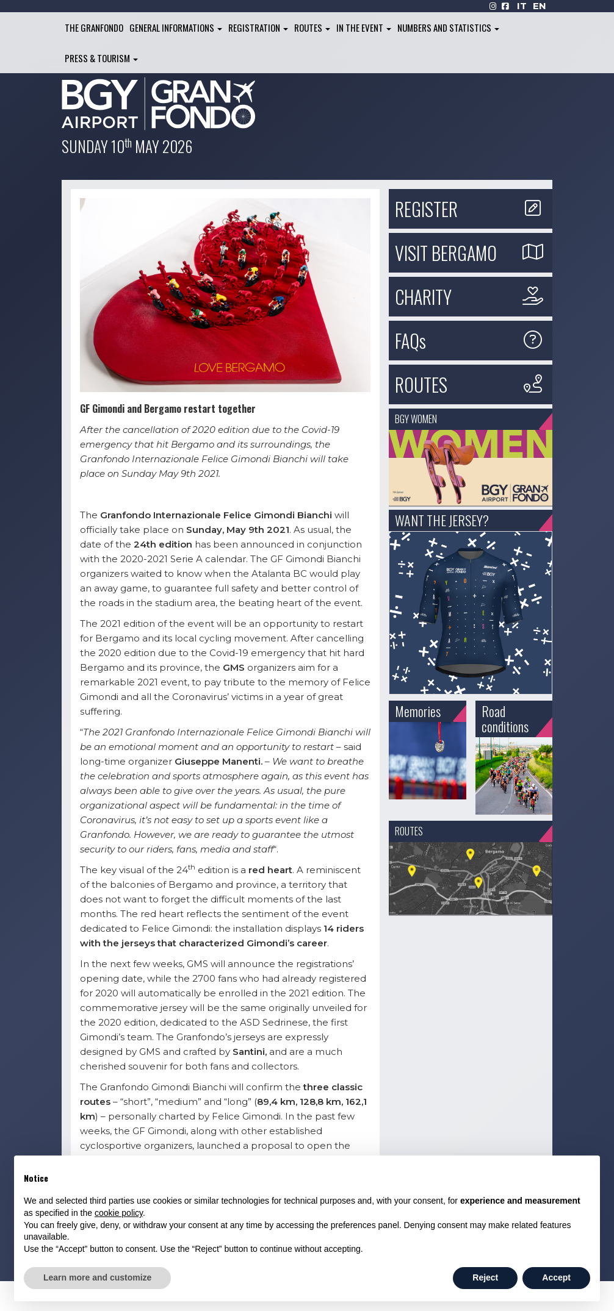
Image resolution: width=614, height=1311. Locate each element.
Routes (312, 27)
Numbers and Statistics (448, 27)
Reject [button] (485, 1277)
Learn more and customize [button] (97, 1277)
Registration (258, 27)
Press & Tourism (101, 58)
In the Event (363, 27)
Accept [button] (556, 1277)
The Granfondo (94, 27)
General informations (175, 27)
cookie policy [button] (119, 1213)
